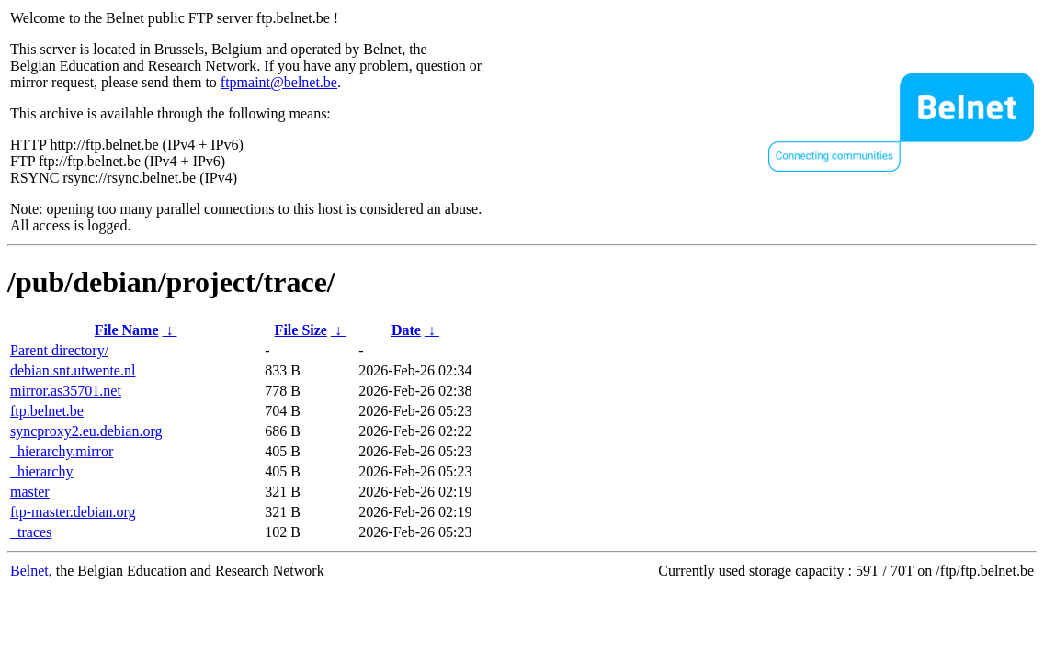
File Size (301, 330)
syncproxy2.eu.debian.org (86, 431)
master (30, 491)
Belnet (29, 570)
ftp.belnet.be (47, 411)
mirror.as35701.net (65, 390)
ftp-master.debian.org (73, 512)
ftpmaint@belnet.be (279, 82)
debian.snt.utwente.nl (72, 370)
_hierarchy (41, 471)
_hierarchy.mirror (61, 451)
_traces (30, 532)
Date (406, 330)
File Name (127, 330)
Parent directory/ (59, 350)
